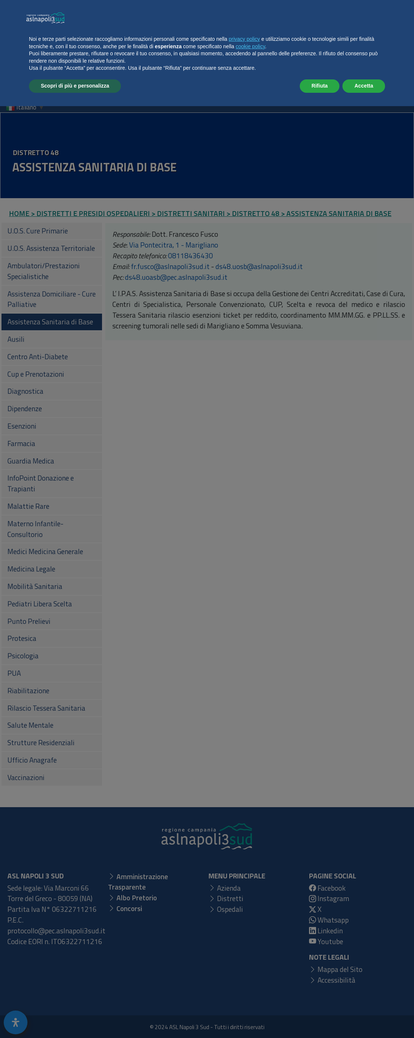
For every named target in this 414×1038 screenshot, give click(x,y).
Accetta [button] (363, 1018)
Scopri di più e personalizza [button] (75, 1018)
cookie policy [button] (250, 978)
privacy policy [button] (244, 971)
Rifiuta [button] (320, 1018)
